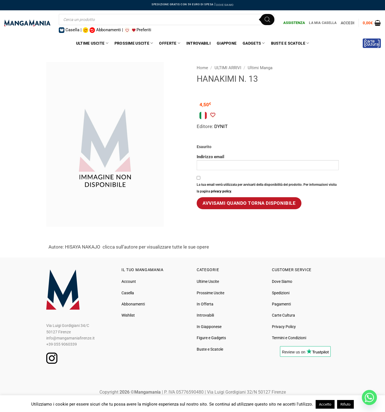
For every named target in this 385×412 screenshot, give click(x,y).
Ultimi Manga (260, 67)
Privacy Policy (284, 326)
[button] (372, 23)
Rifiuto (345, 404)
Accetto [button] (325, 404)
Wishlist (128, 315)
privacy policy (221, 191)
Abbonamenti (133, 304)
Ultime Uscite (92, 43)
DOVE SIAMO (224, 5)
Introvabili (198, 43)
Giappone (227, 43)
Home (202, 67)
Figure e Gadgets (211, 338)
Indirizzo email (268, 162)
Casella (127, 293)
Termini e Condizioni (289, 338)
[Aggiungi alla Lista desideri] (212, 115)
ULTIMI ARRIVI (228, 67)
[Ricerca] (267, 19)
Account (128, 281)
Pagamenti (281, 304)
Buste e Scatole (290, 43)
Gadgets (254, 43)
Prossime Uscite (133, 43)
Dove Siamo (282, 281)
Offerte (169, 43)
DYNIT (221, 126)
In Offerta (205, 304)
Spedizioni (280, 293)
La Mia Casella (323, 23)
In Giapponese (209, 326)
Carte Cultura (283, 315)
